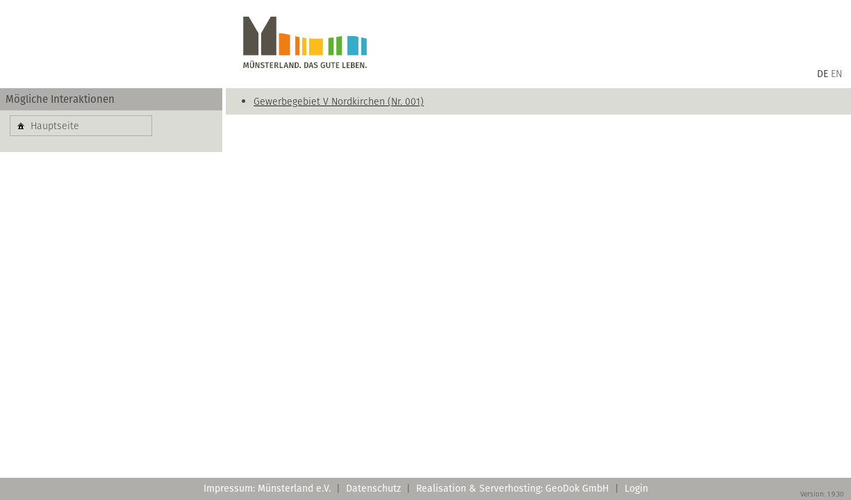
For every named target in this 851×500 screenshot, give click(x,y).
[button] (81, 125)
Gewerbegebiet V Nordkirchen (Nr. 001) (339, 101)
